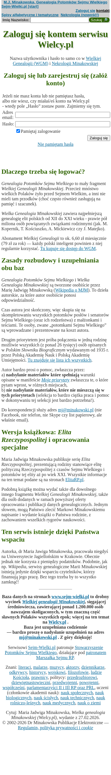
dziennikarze (93, 667)
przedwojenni (65, 682)
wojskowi (56, 672)
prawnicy (39, 677)
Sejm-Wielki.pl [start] (20, 6)
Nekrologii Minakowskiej (75, 63)
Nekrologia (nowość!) (80, 15)
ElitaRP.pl (74, 479)
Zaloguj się (85, 10)
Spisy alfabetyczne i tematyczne (30, 15)
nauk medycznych (59, 702)
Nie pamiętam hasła (55, 144)
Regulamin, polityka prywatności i (55, 727)
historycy (37, 672)
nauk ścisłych (46, 697)
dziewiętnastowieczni (31, 682)
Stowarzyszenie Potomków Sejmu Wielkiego (54, 650)
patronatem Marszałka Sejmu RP (71, 655)
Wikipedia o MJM (71, 290)
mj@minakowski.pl (76, 409)
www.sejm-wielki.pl (70, 596)
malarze (40, 667)
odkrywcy (18, 672)
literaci (24, 667)
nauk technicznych (77, 697)
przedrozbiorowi (82, 677)
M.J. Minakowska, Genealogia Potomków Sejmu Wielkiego (55, 2)
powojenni (89, 682)
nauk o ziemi (89, 702)
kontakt (103, 10)
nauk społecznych (77, 692)
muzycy (57, 667)
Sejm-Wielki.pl (42, 647)
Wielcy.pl (57, 622)
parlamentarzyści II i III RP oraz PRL (60, 687)
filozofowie (78, 672)
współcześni (14, 687)
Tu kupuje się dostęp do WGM (68, 248)
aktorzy (72, 667)
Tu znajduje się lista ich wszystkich (60, 360)
